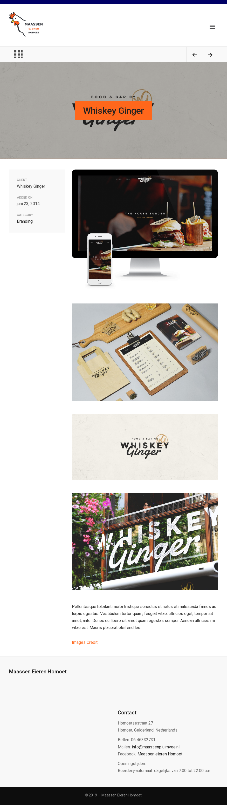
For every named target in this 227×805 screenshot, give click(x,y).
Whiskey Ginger (113, 110)
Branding (25, 221)
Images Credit (85, 642)
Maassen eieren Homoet (159, 754)
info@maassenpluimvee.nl (156, 747)
